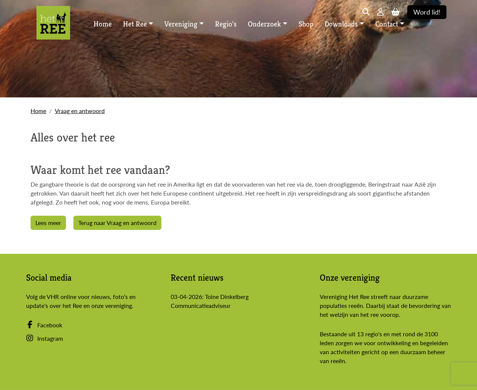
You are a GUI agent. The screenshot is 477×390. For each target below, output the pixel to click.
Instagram (44, 338)
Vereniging (181, 24)
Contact (386, 24)
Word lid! (426, 12)
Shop (305, 24)
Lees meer (48, 222)
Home (103, 24)
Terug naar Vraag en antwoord (117, 222)
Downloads (341, 24)
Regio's (226, 24)
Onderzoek (264, 24)
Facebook (44, 324)
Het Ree (135, 24)
